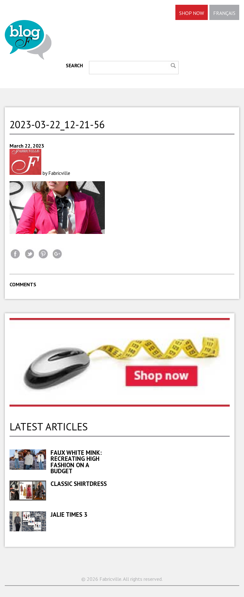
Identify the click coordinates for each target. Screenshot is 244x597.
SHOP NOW (191, 13)
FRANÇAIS (224, 13)
